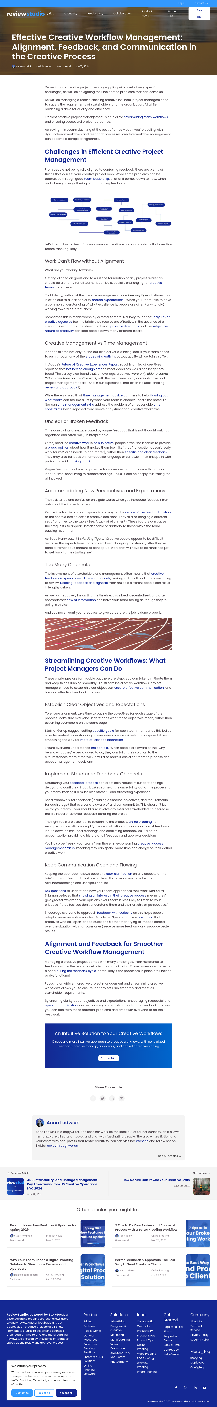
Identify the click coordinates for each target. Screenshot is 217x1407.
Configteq (197, 1367)
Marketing (117, 1335)
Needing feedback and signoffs (84, 583)
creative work (79, 443)
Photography (119, 1362)
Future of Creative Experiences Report (90, 364)
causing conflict (81, 461)
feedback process (84, 783)
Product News (147, 14)
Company (200, 1314)
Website (142, 1141)
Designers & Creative (118, 1328)
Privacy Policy (199, 1335)
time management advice (103, 395)
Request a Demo (170, 1338)
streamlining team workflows (146, 117)
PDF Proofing (145, 1358)
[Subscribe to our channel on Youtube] (205, 1387)
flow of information (81, 600)
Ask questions (55, 891)
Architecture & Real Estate (120, 1355)
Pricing (88, 1321)
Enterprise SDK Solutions (93, 1359)
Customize (22, 1393)
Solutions (119, 1314)
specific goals (103, 730)
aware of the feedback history (148, 512)
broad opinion (58, 447)
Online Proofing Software (90, 1370)
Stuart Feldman (23, 1235)
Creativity (70, 13)
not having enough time (84, 369)
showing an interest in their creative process (112, 895)
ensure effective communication (139, 687)
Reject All (44, 1393)
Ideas (142, 1314)
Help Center (172, 1354)
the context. (100, 748)
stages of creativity (100, 356)
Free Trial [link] (199, 13)
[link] (93, 1098)
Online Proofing (160, 1235)
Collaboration (122, 13)
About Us (196, 1321)
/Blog (50, 13)
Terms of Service (196, 1328)
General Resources (90, 1338)
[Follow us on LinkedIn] (195, 1387)
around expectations (108, 300)
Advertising (117, 1321)
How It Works (92, 1331)
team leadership (96, 179)
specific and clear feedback (146, 452)
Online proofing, (140, 822)
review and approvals (61, 387)
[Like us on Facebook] (176, 1387)
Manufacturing (120, 1340)
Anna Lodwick (23, 66)
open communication (61, 1005)
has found (145, 917)
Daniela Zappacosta (26, 1274)
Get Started (171, 1317)
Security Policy (200, 1340)
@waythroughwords (62, 1145)
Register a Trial (173, 1327)
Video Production (117, 1346)
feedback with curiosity (114, 912)
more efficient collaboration (101, 740)
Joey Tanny (126, 1235)
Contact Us (201, 3)
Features (89, 1326)
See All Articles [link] (169, 1156)
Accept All (66, 1393)
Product (91, 1314)
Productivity (95, 13)
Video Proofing (146, 1354)
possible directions (124, 326)
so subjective (104, 443)
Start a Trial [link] (108, 1058)
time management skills (76, 404)
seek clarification (119, 874)
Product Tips (173, 14)
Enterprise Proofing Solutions (90, 1348)
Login (181, 3)
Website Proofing (142, 1365)
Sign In (168, 1331)
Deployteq (197, 1363)
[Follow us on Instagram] (186, 1387)
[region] (44, 1380)
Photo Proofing (147, 1372)
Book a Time (172, 1345)
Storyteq (196, 1358)
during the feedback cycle (76, 971)
